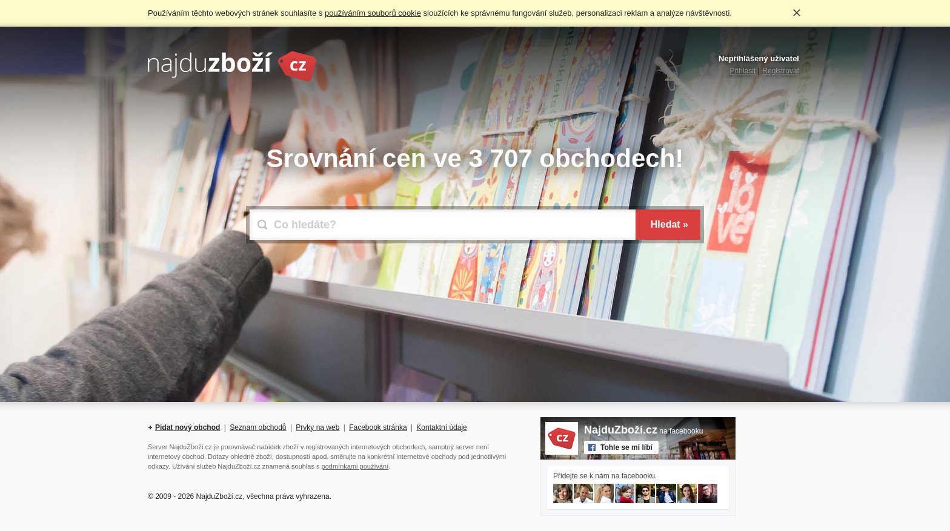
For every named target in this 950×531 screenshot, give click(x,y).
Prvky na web (317, 427)
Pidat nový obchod (187, 427)
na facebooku (643, 431)
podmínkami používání (355, 466)
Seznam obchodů (258, 427)
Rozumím (796, 12)
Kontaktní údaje (441, 427)
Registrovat (780, 71)
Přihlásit (743, 71)
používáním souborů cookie (373, 13)
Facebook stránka (378, 427)
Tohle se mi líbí (626, 447)
